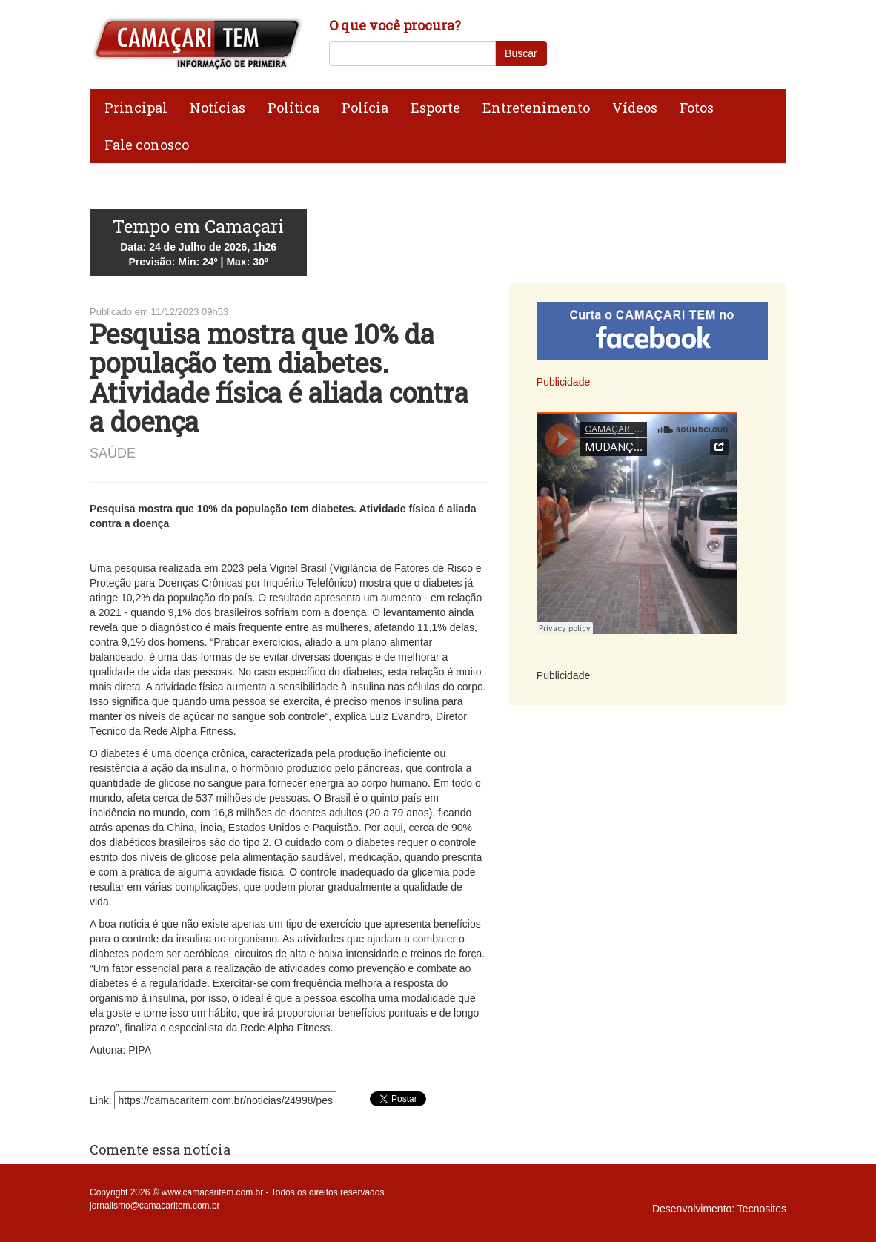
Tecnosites (761, 1209)
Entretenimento (536, 107)
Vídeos (634, 107)
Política (293, 107)
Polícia (365, 107)
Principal (135, 107)
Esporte (435, 107)
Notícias (217, 107)
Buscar (521, 53)
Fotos (697, 107)
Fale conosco (146, 144)
